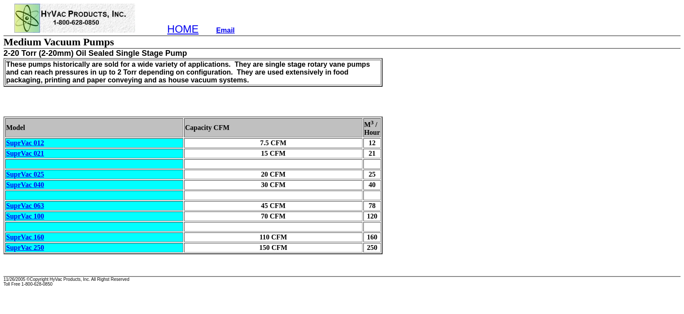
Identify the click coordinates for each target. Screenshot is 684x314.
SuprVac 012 (25, 143)
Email (225, 30)
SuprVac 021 (25, 153)
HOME (182, 29)
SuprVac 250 (25, 247)
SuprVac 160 (25, 237)
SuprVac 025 (25, 174)
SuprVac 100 (25, 216)
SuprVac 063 (25, 205)
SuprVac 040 (25, 184)
